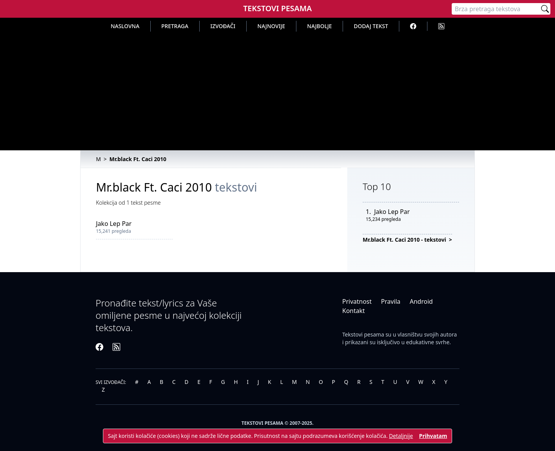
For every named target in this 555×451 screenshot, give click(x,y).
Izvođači (222, 26)
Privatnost (357, 301)
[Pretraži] (545, 9)
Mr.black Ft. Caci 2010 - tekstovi (405, 239)
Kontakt (353, 310)
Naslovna (125, 26)
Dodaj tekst (371, 26)
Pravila (390, 301)
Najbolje (319, 26)
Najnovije (271, 26)
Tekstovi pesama (363, 334)
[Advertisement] (277, 89)
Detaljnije (401, 435)
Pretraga (174, 26)
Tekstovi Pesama (277, 8)
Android (421, 301)
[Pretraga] (496, 9)
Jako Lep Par (113, 223)
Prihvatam (433, 435)
